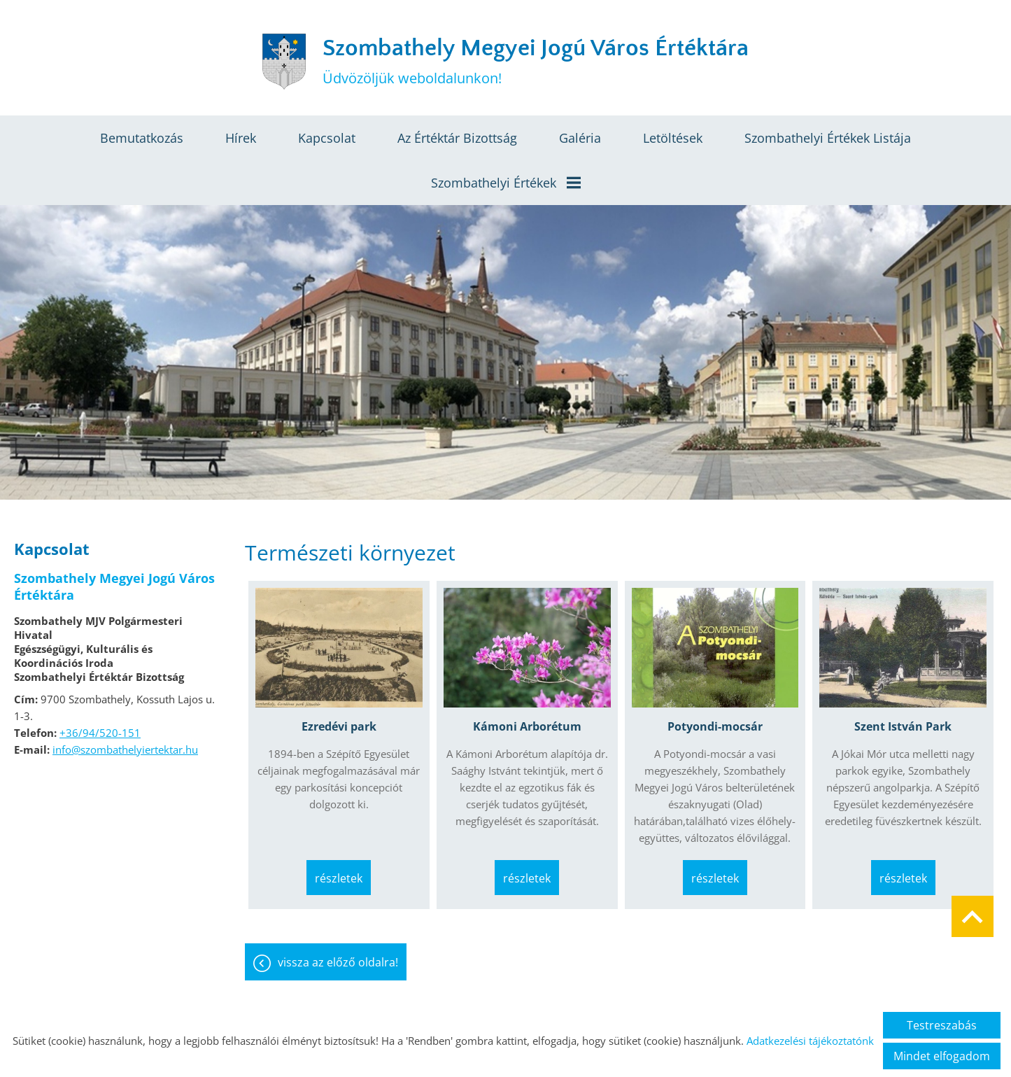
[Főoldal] (284, 62)
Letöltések (672, 137)
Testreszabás (942, 1025)
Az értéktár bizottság (457, 137)
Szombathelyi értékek (506, 182)
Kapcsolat (326, 137)
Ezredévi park (339, 726)
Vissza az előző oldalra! (338, 962)
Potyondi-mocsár (715, 726)
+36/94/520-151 (100, 733)
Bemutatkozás (141, 137)
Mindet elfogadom (941, 1056)
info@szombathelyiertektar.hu (125, 749)
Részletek (338, 878)
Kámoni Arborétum (527, 726)
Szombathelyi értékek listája (827, 137)
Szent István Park (903, 726)
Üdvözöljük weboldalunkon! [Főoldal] (536, 61)
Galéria (580, 137)
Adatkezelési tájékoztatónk (810, 1041)
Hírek (240, 137)
